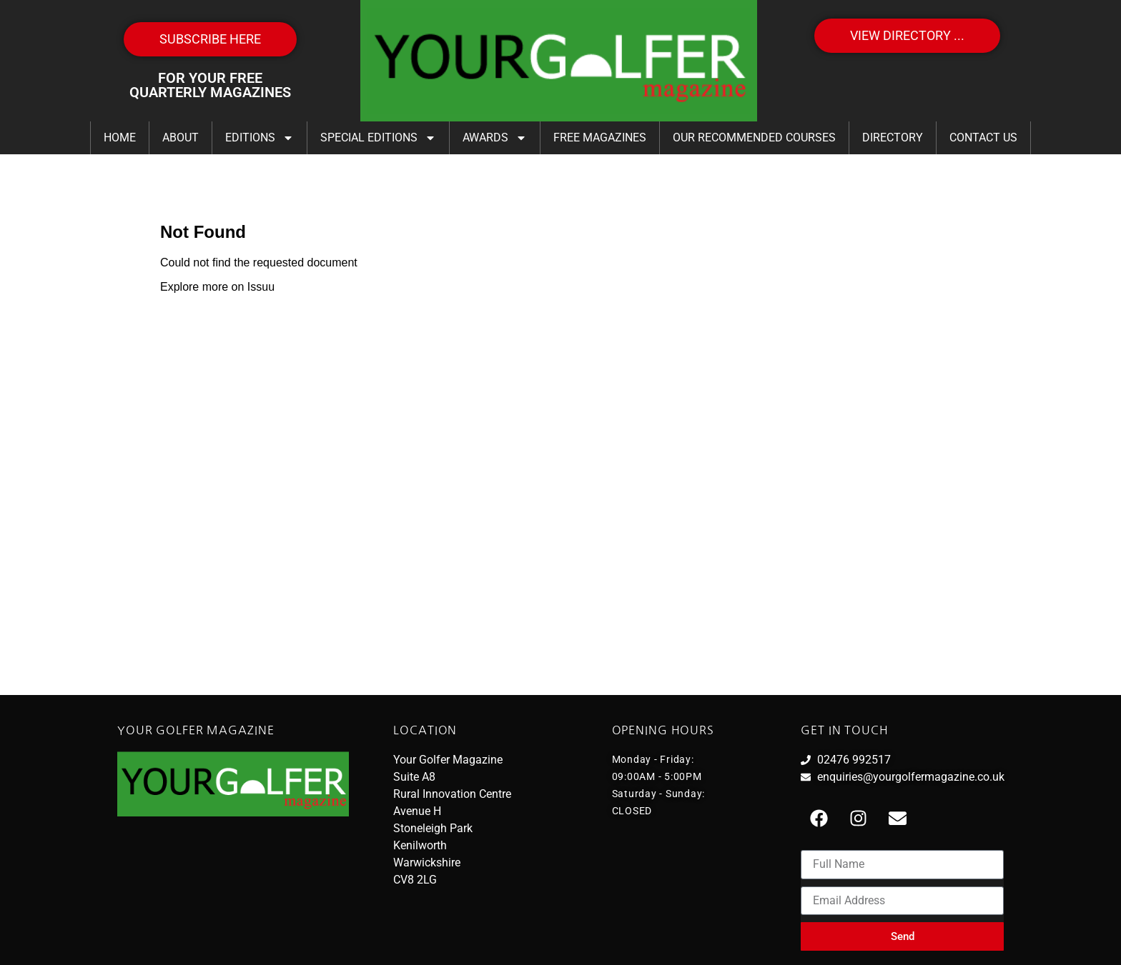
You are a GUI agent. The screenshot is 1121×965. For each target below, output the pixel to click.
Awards (495, 138)
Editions (259, 138)
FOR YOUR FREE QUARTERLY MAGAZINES (210, 85)
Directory (892, 137)
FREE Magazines (599, 137)
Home (120, 137)
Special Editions (378, 138)
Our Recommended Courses (754, 137)
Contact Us (983, 137)
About (180, 137)
